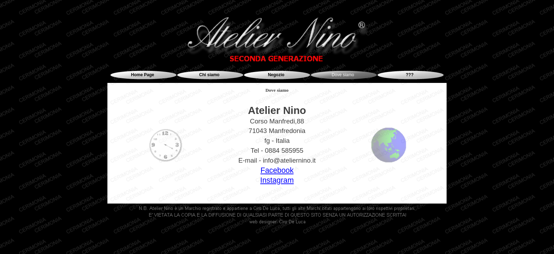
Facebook (277, 170)
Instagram (277, 180)
